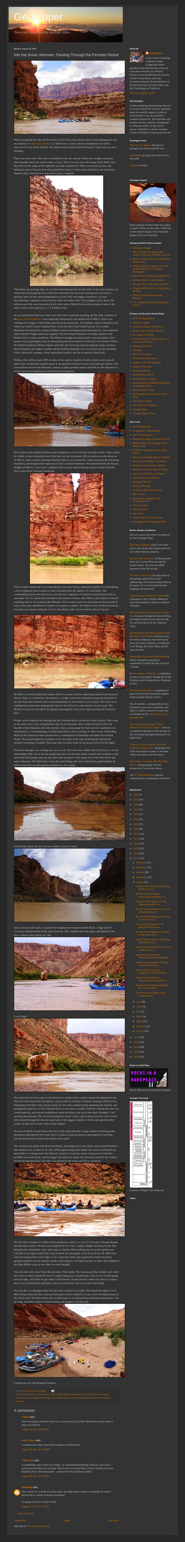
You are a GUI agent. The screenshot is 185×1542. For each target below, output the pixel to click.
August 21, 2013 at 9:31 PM (35, 1506)
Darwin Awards (140, 505)
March (139, 1021)
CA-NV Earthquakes (143, 435)
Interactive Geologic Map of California (152, 457)
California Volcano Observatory (148, 326)
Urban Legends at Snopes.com (147, 517)
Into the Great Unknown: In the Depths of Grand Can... (151, 903)
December (141, 862)
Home (67, 1520)
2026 (136, 794)
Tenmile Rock (95, 1398)
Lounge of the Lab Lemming (147, 362)
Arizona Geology (141, 322)
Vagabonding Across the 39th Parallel (148, 656)
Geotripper (38, 16)
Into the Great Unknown (91, 1394)
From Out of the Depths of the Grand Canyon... (150, 994)
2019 (136, 829)
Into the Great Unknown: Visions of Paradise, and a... (153, 948)
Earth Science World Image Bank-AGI (151, 276)
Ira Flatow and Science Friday (147, 490)
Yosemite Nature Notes (144, 413)
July (138, 1002)
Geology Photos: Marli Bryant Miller (151, 284)
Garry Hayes (28, 1440)
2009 (136, 1052)
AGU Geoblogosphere (144, 318)
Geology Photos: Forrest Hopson (149, 280)
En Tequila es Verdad (143, 335)
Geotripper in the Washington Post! (150, 521)
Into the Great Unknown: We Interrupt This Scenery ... (150, 926)
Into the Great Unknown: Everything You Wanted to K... (152, 979)
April (139, 1016)
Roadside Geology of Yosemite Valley (151, 439)
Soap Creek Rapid (80, 1398)
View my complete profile (142, 93)
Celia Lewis (28, 1460)
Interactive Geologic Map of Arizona (151, 469)
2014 (136, 853)
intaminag (27, 1487)
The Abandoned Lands (141, 690)
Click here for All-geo (140, 145)
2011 (136, 1042)
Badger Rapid (28, 1394)
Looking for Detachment (145, 358)
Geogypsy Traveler (142, 481)
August (140, 882)
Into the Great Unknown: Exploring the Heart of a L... (153, 888)
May (138, 1011)
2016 (136, 843)
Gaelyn (25, 1417)
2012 (136, 1037)
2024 (136, 804)
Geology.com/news (142, 346)
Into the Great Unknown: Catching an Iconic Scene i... (152, 918)
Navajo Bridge (44, 1398)
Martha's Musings (141, 486)
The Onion (138, 513)
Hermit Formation (71, 1394)
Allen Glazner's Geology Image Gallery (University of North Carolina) (151, 253)
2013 (136, 858)
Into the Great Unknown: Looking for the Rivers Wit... (152, 933)
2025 (136, 799)
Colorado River (42, 1394)
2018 (136, 833)
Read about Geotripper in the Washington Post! (147, 500)
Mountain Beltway (142, 370)
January (140, 1031)
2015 (136, 848)
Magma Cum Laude (142, 366)
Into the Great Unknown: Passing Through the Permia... (152, 964)
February (141, 1026)
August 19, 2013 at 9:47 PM (35, 1429)
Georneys (137, 350)
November (141, 867)
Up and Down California (145, 405)
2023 (136, 809)
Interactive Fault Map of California (150, 461)
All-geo (133, 165)
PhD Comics (139, 494)
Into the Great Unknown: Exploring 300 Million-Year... (153, 941)
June (138, 1006)
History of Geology (142, 354)
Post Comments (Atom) (38, 1526)
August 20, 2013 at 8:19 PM (35, 1476)
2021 (136, 819)
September (141, 877)
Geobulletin (135, 155)
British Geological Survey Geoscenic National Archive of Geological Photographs (151, 269)
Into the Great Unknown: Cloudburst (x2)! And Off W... (152, 971)
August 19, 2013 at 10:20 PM (36, 1449)
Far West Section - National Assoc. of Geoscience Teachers (151, 340)
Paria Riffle (57, 1398)
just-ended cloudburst (29, 318)
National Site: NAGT (143, 374)
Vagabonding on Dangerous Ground (147, 595)
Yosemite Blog (140, 409)
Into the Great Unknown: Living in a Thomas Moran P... (153, 910)
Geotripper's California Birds (147, 431)
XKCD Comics (140, 509)
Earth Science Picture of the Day (148, 331)
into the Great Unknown (39, 143)
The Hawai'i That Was (140, 575)
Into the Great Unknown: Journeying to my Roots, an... (151, 895)
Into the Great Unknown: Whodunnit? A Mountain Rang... (153, 956)
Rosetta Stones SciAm (143, 390)
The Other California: (140, 545)
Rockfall (67, 1398)
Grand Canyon (56, 1394)
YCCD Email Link (142, 426)
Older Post (113, 1520)
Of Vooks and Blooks (144, 775)
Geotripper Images (142, 248)
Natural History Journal (144, 379)
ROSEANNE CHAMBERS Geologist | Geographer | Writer (152, 384)
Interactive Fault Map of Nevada (148, 473)
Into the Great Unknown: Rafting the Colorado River (152, 986)
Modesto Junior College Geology (149, 465)
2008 (136, 1056)
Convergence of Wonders (144, 673)
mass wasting (31, 1398)
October (140, 872)
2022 (136, 814)
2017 (136, 838)
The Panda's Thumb (142, 401)
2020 (136, 824)
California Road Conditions (146, 478)
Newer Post (20, 1520)
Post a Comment (26, 1513)
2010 (136, 1047)
